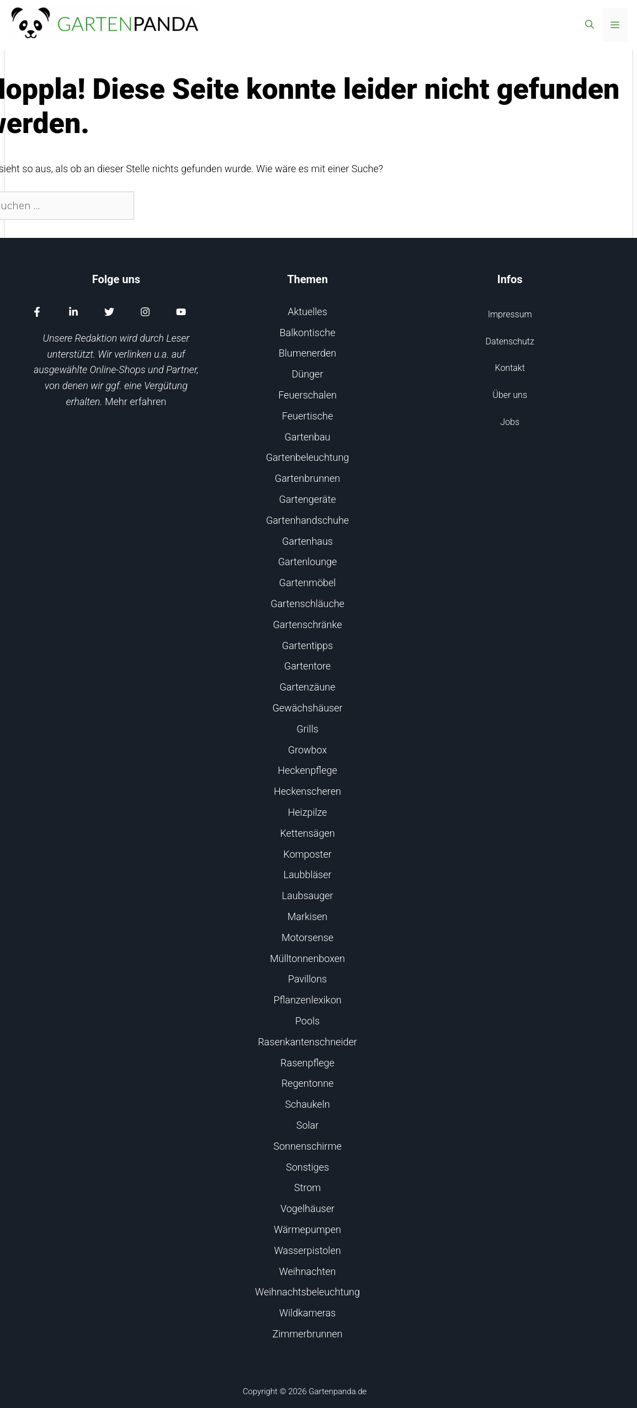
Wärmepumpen (307, 1229)
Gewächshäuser (308, 708)
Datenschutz (510, 341)
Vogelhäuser (307, 1208)
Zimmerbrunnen (308, 1334)
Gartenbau (308, 437)
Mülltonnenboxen (307, 958)
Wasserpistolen (307, 1250)
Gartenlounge (307, 561)
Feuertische (307, 416)
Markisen (307, 916)
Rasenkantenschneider (307, 1042)
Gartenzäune (308, 687)
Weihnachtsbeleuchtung (307, 1292)
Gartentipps (307, 645)
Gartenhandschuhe (307, 520)
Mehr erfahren (135, 401)
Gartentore (307, 666)
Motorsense (307, 937)
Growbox (307, 750)
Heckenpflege (307, 770)
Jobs (509, 422)
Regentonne (308, 1083)
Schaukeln (307, 1104)
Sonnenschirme (307, 1146)
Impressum (510, 314)
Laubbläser (307, 874)
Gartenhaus (307, 541)
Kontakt (510, 368)
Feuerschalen (307, 395)
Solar (307, 1125)
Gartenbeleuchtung (307, 457)
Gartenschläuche (307, 603)
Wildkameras (307, 1313)
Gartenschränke (307, 624)
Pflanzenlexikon (307, 1000)
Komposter (307, 854)
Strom (307, 1187)
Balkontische (308, 332)
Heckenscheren (307, 791)
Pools (307, 1021)
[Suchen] (153, 206)
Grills (307, 729)
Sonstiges (307, 1167)
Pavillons (307, 979)
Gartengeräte (307, 499)
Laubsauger (307, 895)
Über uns (509, 395)
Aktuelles (307, 311)
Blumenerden (308, 353)
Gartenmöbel (307, 582)
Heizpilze (307, 812)
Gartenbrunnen (307, 478)
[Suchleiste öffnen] (589, 24)
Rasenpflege (307, 1063)
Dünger (307, 374)
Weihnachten (307, 1271)
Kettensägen (307, 833)
